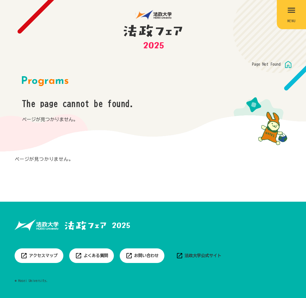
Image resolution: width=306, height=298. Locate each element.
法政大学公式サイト (203, 256)
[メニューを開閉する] (291, 14)
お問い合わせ (146, 256)
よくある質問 (96, 256)
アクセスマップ (43, 256)
